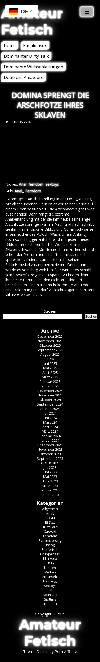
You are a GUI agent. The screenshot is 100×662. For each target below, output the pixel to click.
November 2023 (50, 449)
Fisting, (50, 545)
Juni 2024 (50, 418)
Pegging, (50, 581)
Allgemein (50, 509)
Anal (22, 184)
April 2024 (50, 427)
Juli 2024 (50, 413)
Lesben (50, 567)
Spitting (50, 599)
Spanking (50, 595)
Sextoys (50, 586)
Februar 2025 (50, 381)
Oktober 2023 (50, 454)
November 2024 (50, 395)
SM (50, 590)
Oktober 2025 (50, 345)
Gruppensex (50, 554)
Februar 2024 (50, 436)
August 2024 (50, 409)
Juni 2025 (50, 363)
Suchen (50, 311)
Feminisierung (50, 540)
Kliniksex (50, 558)
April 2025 (50, 372)
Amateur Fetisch (32, 21)
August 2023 (50, 463)
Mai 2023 (50, 476)
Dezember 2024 (50, 390)
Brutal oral (50, 527)
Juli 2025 (50, 359)
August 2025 (50, 354)
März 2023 (50, 485)
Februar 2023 (50, 490)
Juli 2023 (50, 467)
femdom (36, 184)
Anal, (19, 190)
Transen (50, 604)
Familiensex (35, 45)
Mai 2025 (50, 368)
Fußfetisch (50, 549)
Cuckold (50, 531)
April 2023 (50, 481)
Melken (50, 572)
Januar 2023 (50, 495)
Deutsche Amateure (23, 77)
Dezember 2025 (50, 336)
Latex (50, 563)
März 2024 (50, 431)
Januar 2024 (50, 440)
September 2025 (50, 350)
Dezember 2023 (50, 445)
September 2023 (50, 458)
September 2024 (50, 404)
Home (10, 45)
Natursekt (50, 576)
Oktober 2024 (50, 400)
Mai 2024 (50, 422)
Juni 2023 (50, 472)
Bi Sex (50, 522)
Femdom (33, 190)
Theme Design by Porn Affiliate (50, 651)
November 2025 (50, 341)
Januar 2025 (50, 386)
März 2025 (50, 377)
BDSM (50, 518)
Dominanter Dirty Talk (26, 56)
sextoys (52, 184)
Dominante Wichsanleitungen (33, 67)
